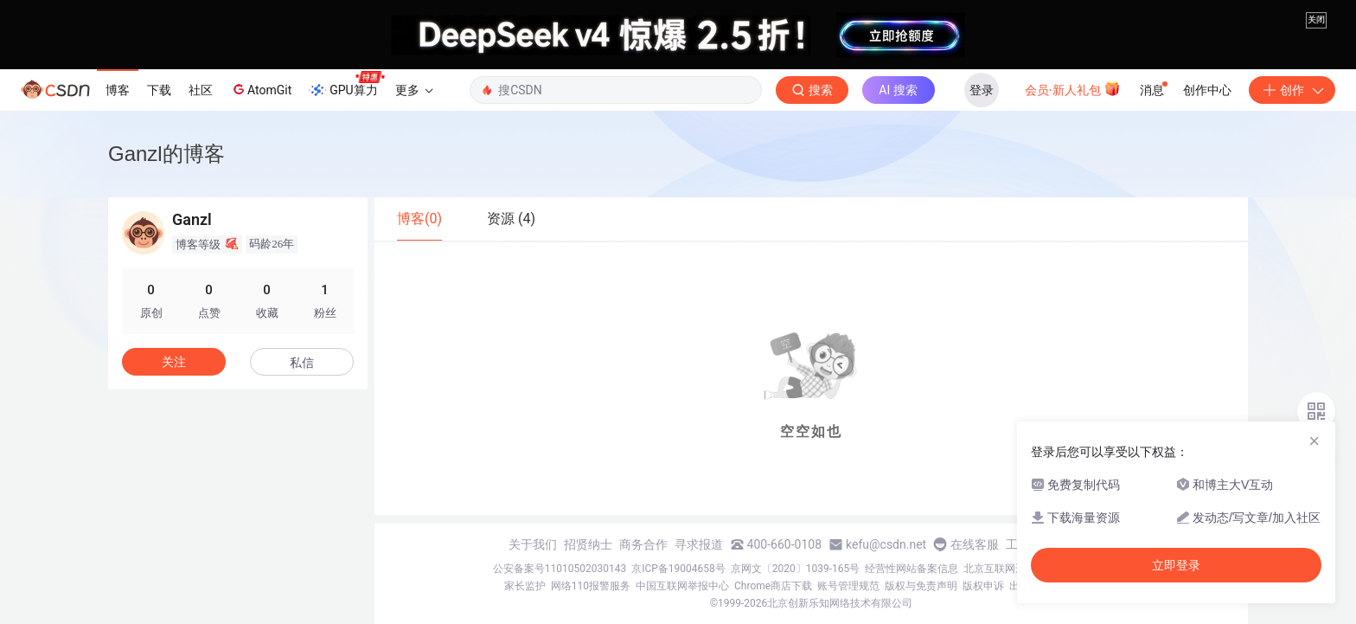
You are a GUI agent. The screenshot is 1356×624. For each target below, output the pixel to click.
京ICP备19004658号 (678, 569)
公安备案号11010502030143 (559, 569)
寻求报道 (699, 544)
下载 (159, 90)
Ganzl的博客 (166, 153)
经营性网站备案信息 (911, 569)
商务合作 (643, 544)
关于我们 (532, 544)
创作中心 (1207, 90)
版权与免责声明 (921, 586)
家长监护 (525, 586)
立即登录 (1176, 565)
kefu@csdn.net (886, 544)
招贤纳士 (588, 544)
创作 (1292, 90)
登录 (981, 90)
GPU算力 (346, 85)
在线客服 (974, 544)
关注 (174, 362)
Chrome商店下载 (773, 586)
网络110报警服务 (590, 586)
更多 (414, 90)
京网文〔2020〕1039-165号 (795, 569)
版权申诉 (983, 586)
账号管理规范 (848, 586)
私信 (302, 363)
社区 (201, 90)
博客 (118, 90)
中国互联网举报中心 (682, 586)
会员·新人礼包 (1073, 88)
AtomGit (260, 89)
